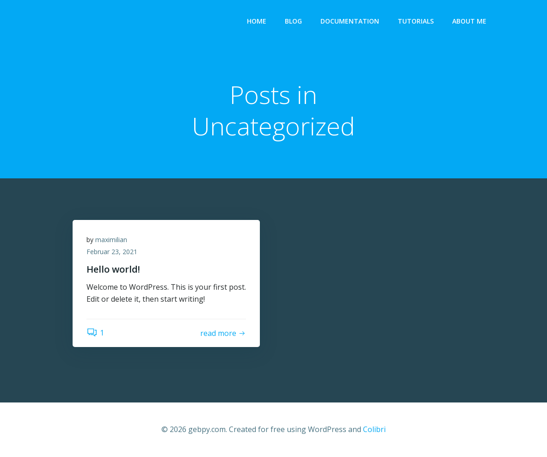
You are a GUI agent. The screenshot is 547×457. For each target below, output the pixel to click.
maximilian (111, 239)
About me (469, 21)
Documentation (349, 21)
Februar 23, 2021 (111, 251)
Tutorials (416, 21)
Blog (293, 21)
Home (256, 21)
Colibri (374, 429)
